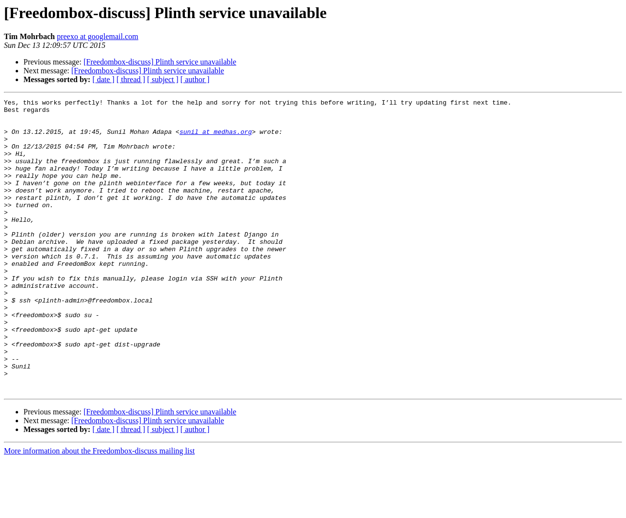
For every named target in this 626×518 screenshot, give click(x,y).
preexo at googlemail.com (97, 36)
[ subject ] (163, 79)
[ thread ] (130, 79)
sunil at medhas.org (215, 138)
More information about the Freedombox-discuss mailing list (99, 509)
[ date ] (103, 79)
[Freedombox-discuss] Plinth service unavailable (160, 62)
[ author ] (195, 79)
